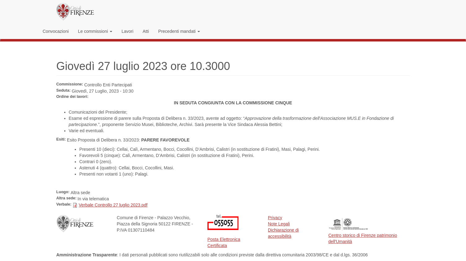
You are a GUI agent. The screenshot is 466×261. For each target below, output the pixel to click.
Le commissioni (95, 31)
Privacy (275, 217)
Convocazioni (56, 31)
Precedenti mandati (179, 31)
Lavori (127, 31)
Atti (146, 31)
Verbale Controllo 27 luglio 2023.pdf (113, 204)
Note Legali (279, 223)
